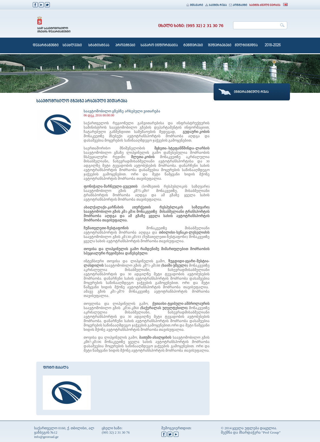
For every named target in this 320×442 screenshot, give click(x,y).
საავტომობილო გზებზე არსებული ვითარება (122, 111)
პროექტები (125, 45)
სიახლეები (72, 45)
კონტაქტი (238, 5)
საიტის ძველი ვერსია (264, 5)
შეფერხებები (219, 45)
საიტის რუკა (216, 5)
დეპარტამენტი (46, 45)
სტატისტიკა (98, 45)
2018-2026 (273, 45)
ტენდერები (193, 45)
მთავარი (194, 5)
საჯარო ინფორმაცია (159, 45)
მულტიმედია (246, 45)
